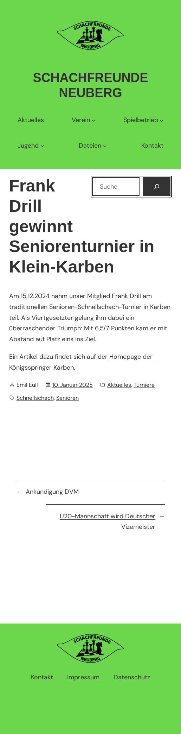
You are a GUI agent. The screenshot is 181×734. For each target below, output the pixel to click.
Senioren (67, 398)
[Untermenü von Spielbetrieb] (143, 120)
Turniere (144, 385)
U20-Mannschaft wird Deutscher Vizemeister (107, 521)
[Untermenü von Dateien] (92, 145)
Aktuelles (119, 385)
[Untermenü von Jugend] (31, 145)
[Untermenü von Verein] (83, 120)
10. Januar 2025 (72, 385)
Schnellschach (35, 398)
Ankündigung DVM (52, 491)
